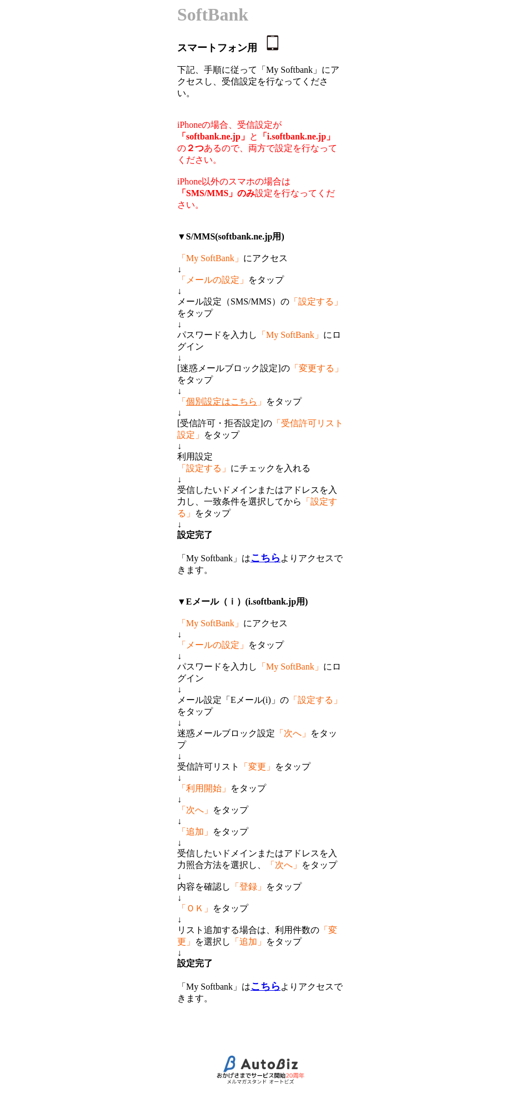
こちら (265, 557)
